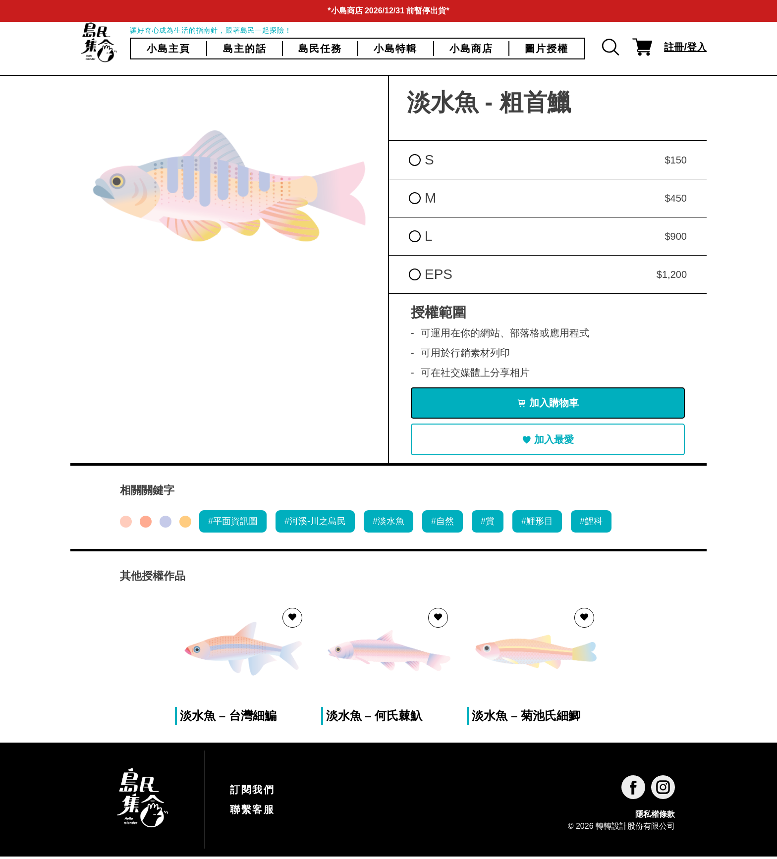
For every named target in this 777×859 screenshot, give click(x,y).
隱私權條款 (655, 816)
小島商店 (471, 48)
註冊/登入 (685, 47)
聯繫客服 (252, 811)
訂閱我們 (252, 792)
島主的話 (245, 48)
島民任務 (320, 48)
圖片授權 (546, 48)
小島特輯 (395, 48)
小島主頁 (168, 48)
